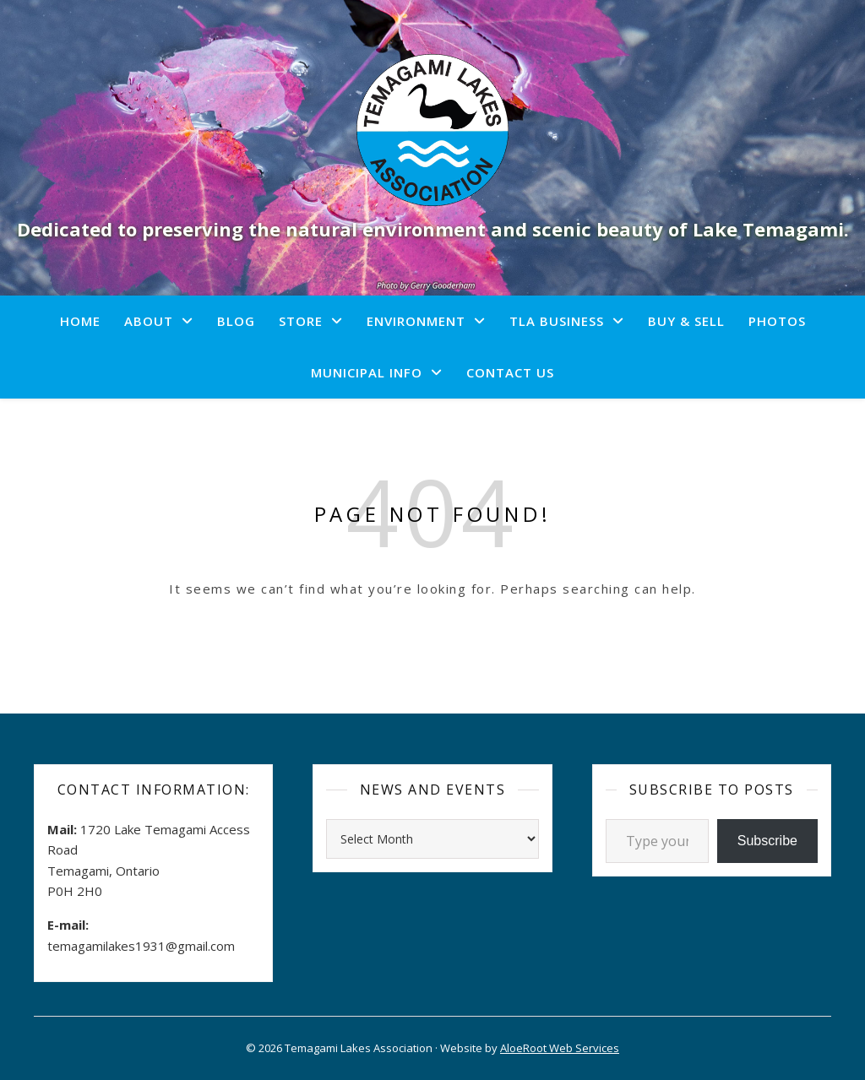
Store (301, 320)
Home (80, 320)
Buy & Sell (686, 320)
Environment (416, 320)
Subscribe (767, 840)
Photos (777, 320)
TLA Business (556, 320)
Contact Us (510, 372)
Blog (236, 320)
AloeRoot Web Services (559, 1048)
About (148, 320)
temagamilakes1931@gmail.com (141, 945)
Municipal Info (366, 372)
